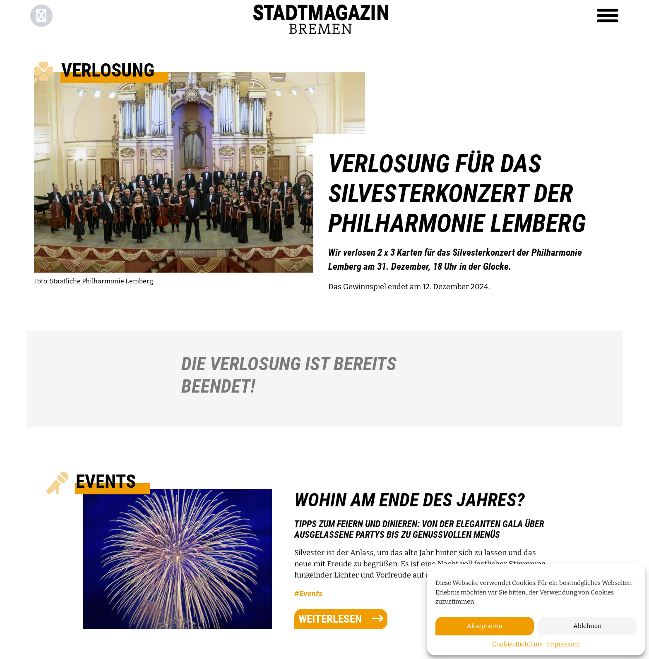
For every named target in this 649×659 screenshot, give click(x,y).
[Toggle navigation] (607, 15)
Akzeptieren (484, 626)
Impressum (563, 644)
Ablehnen (587, 626)
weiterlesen (340, 618)
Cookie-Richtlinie (517, 644)
